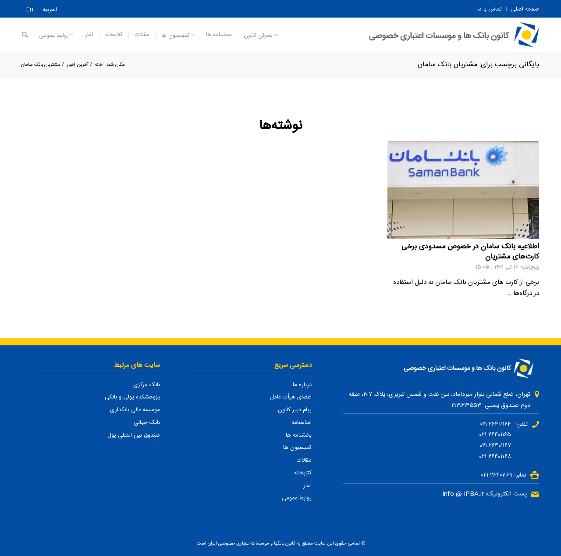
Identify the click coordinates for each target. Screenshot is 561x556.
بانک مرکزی (146, 385)
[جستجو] (24, 35)
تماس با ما (489, 9)
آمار (307, 486)
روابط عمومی (297, 498)
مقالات (304, 460)
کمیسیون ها (297, 447)
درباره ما (302, 385)
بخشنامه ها (299, 435)
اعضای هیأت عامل (291, 397)
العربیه (50, 9)
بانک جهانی (147, 422)
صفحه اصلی (525, 9)
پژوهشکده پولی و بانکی (132, 397)
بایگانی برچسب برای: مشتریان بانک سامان (478, 65)
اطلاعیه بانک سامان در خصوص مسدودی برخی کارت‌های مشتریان (470, 252)
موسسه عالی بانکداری (135, 410)
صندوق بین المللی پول (133, 435)
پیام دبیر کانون (295, 410)
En (29, 9)
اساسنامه (301, 422)
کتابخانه (303, 473)
